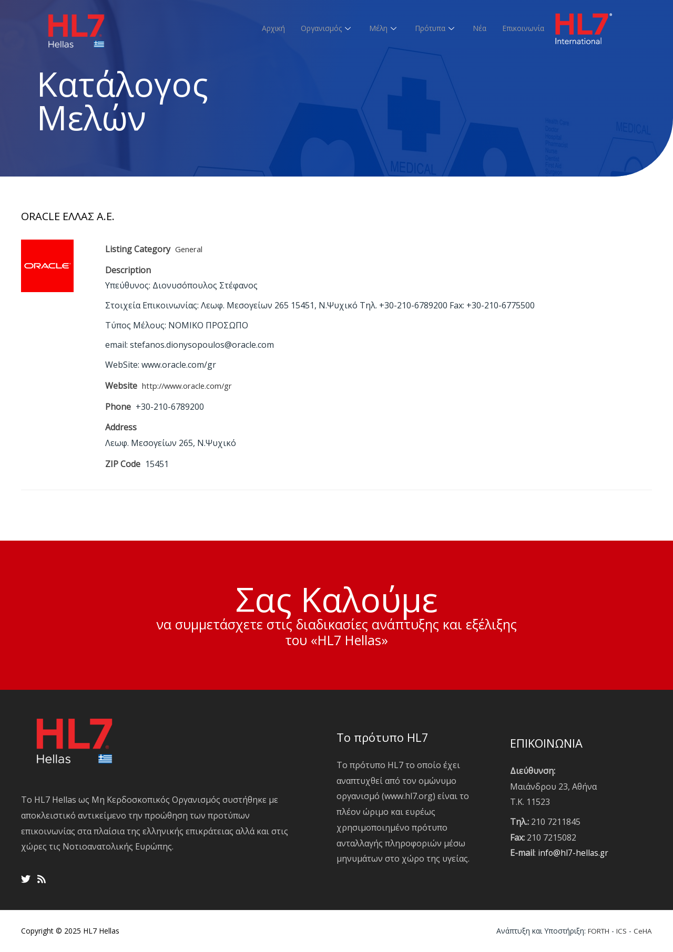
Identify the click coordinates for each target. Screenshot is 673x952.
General (190, 249)
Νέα (475, 28)
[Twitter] (25, 879)
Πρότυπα (429, 28)
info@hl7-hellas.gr (574, 852)
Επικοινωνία (521, 28)
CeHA (642, 931)
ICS (620, 931)
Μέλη (375, 28)
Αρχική (259, 28)
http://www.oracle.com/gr (191, 385)
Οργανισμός (315, 28)
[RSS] (41, 879)
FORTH (596, 931)
